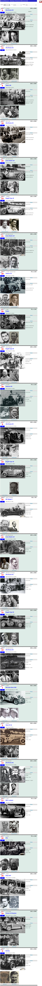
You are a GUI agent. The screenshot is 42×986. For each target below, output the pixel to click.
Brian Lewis (14, 118)
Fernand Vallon (4, 419)
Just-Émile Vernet (14, 419)
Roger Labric (14, 344)
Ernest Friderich (14, 382)
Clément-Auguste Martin (5, 306)
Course (31, 19)
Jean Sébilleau (14, 231)
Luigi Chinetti (5, 43)
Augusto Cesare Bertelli (14, 269)
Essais (31, 14)
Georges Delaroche (5, 231)
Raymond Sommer (14, 43)
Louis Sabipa (14, 156)
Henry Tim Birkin (5, 457)
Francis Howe (14, 457)
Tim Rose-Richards (5, 118)
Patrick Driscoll (4, 269)
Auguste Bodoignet (14, 306)
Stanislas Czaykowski (4, 382)
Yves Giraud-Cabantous (5, 344)
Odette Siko (5, 156)
